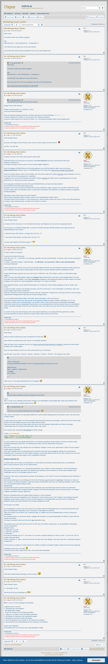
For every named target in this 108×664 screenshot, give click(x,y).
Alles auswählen (13, 433)
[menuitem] (18, 17)
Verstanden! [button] (96, 660)
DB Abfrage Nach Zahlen (14, 22)
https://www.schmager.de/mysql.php (62, 170)
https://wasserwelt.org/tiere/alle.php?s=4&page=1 (48, 344)
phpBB (48, 652)
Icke (85, 28)
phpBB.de (61, 654)
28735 (89, 105)
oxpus (85, 101)
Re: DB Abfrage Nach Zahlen (15, 56)
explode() (44, 178)
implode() (60, 174)
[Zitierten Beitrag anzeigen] (22, 63)
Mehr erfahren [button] (77, 660)
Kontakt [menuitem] (63, 649)
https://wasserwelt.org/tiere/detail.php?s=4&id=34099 (22, 86)
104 (89, 30)
